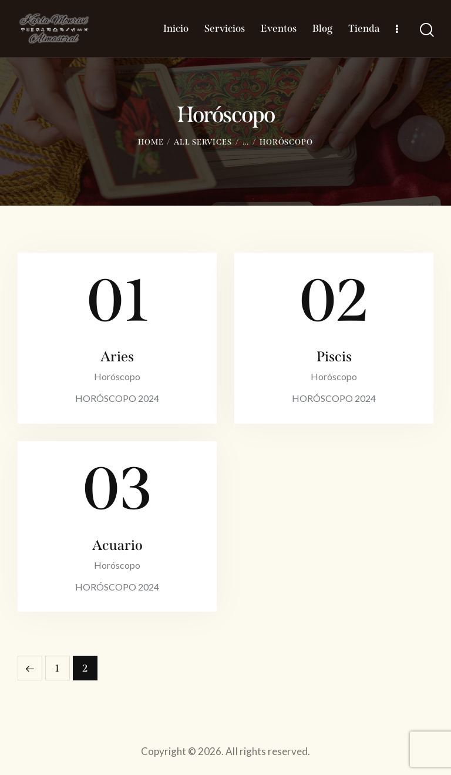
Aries (117, 356)
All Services (203, 141)
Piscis (334, 356)
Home (151, 141)
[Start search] (426, 29)
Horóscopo (117, 376)
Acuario (117, 545)
